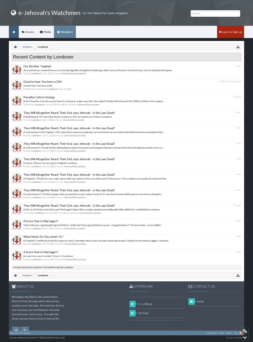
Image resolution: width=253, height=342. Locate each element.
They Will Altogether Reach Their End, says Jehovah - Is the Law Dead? (69, 112)
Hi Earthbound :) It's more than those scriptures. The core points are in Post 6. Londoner (67, 116)
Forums (29, 31)
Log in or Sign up (230, 31)
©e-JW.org (24, 333)
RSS (240, 333)
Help (221, 333)
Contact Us (211, 333)
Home (14, 32)
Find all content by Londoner (27, 267)
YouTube (138, 313)
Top (235, 333)
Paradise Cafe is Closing (38, 97)
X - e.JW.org (140, 304)
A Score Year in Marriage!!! (40, 221)
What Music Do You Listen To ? (43, 236)
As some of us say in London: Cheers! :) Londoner (48, 256)
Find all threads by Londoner (59, 267)
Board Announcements (74, 73)
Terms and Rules (234, 337)
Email (196, 301)
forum (13, 333)
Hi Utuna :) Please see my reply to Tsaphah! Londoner (50, 163)
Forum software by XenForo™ (37, 337)
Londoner (36, 73)
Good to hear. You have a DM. (42, 81)
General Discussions (88, 104)
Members (67, 31)
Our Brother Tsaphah (37, 66)
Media (47, 31)
